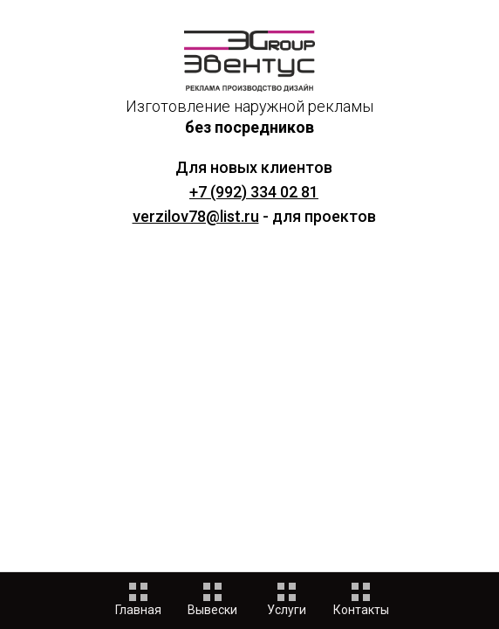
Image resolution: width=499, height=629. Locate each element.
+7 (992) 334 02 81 (253, 192)
